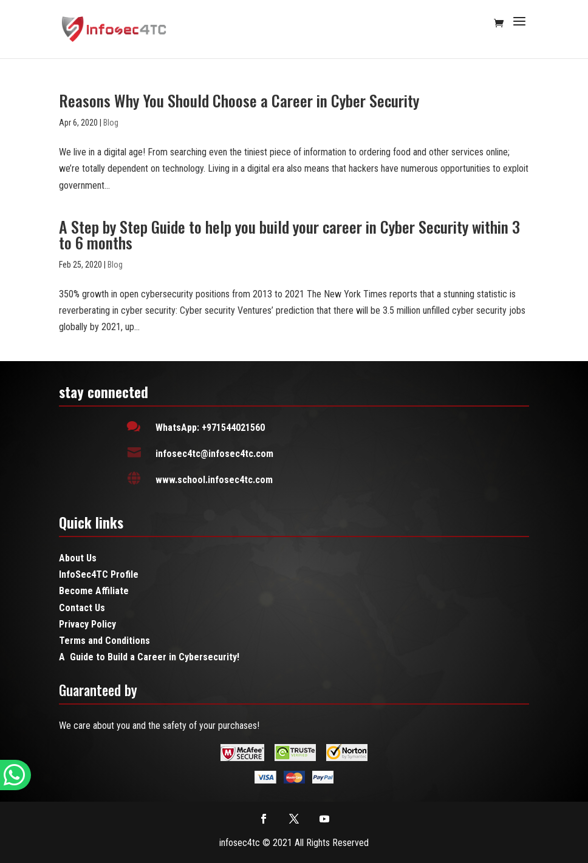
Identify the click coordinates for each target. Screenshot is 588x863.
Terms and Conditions (104, 640)
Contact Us (82, 608)
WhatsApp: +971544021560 (210, 427)
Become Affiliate (94, 591)
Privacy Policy (87, 624)
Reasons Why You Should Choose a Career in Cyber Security (239, 100)
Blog (110, 122)
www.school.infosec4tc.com (214, 480)
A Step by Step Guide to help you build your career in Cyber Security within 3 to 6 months (289, 234)
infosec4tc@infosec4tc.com (214, 453)
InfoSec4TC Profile (98, 574)
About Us (78, 558)
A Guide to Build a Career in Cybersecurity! (149, 657)
